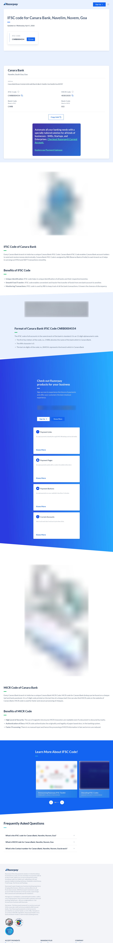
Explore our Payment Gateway (49, 150)
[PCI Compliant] (9, 922)
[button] (99, 4)
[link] (43, 419)
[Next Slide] (62, 802)
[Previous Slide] (51, 802)
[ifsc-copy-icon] (22, 95)
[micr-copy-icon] (72, 95)
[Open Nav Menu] (108, 4)
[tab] (55, 802)
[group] (56, 779)
